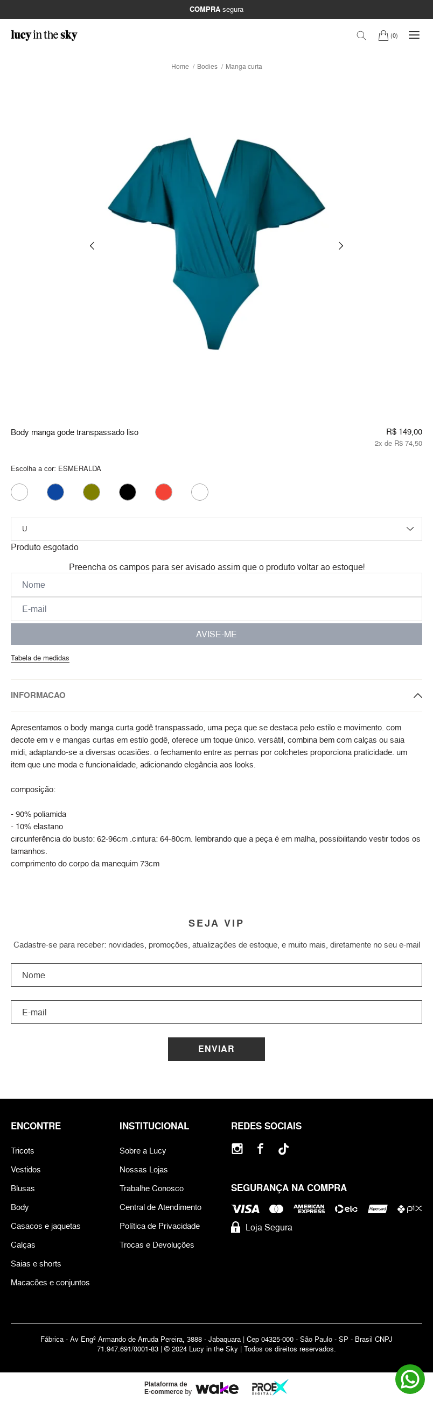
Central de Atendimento (160, 1207)
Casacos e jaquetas (46, 1226)
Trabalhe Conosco (152, 1188)
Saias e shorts (36, 1263)
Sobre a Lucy (143, 1150)
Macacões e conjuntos (50, 1282)
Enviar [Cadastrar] (216, 1049)
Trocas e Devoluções (157, 1244)
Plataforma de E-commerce (165, 1388)
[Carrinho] (388, 35)
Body (20, 1207)
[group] (216, 246)
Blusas (23, 1188)
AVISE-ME (216, 634)
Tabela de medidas (40, 658)
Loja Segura (261, 1227)
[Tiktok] (283, 1149)
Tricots (22, 1150)
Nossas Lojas (144, 1169)
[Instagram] (237, 1149)
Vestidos (26, 1169)
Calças (23, 1244)
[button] (92, 246)
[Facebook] (260, 1149)
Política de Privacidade (160, 1226)
